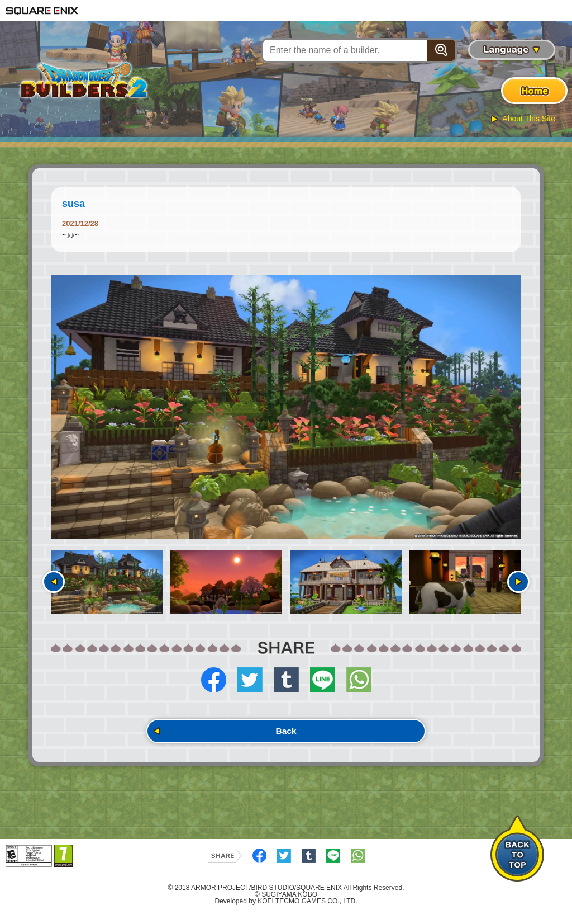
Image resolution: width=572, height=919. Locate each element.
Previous (53, 582)
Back (286, 732)
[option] (286, 407)
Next (518, 582)
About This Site (528, 118)
